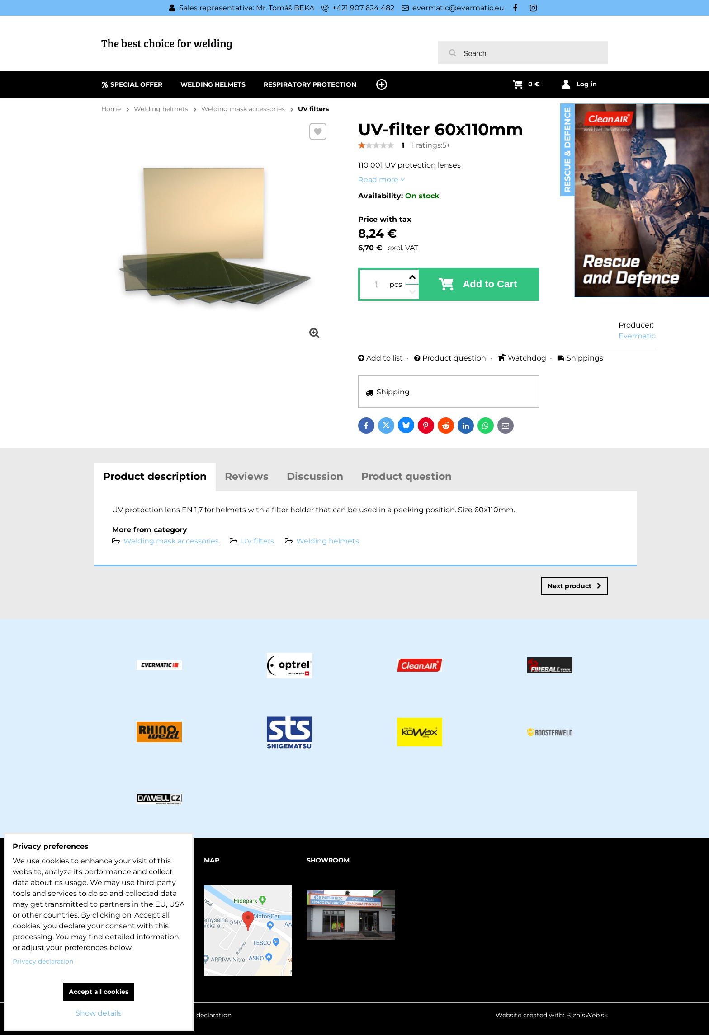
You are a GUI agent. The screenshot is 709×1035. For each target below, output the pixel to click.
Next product (574, 586)
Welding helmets (327, 541)
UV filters (257, 541)
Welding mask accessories (171, 541)
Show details (99, 1013)
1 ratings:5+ (430, 145)
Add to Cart (490, 284)
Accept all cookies (98, 992)
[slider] (376, 145)
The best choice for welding (166, 43)
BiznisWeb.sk (587, 1015)
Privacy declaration (201, 1015)
